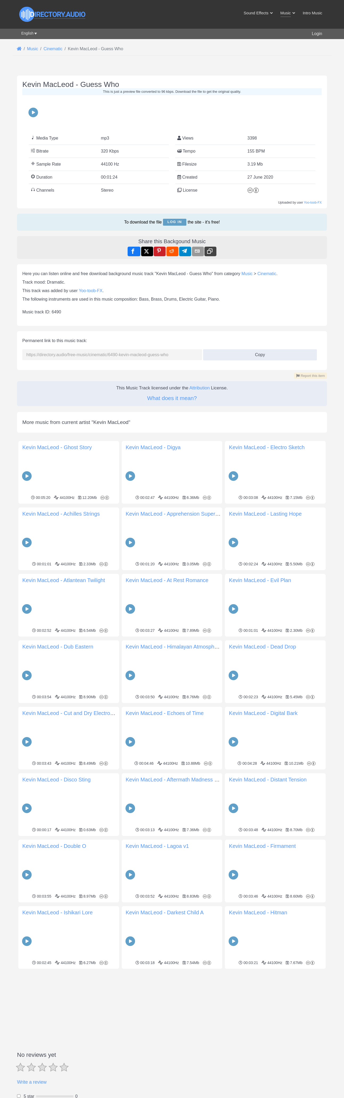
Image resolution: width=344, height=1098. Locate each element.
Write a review (32, 1082)
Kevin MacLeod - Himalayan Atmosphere (174, 647)
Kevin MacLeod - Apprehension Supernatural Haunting (190, 514)
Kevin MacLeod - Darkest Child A (165, 912)
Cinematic (266, 273)
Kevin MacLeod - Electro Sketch (267, 447)
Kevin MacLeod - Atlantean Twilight (63, 580)
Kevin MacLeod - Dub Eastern (57, 647)
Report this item (310, 376)
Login (317, 33)
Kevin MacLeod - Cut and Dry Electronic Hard (76, 713)
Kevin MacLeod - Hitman (258, 912)
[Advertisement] (172, 1008)
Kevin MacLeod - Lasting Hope (265, 514)
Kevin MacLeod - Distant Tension (268, 780)
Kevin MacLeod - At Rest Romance (167, 580)
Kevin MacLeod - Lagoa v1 (157, 846)
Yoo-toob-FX (313, 202)
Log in (174, 222)
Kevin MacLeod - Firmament (262, 846)
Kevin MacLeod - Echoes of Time (165, 713)
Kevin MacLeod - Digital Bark (263, 713)
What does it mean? (172, 398)
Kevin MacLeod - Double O (54, 846)
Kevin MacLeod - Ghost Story (57, 447)
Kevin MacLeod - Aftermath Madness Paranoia (181, 780)
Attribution (199, 387)
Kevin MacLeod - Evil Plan (260, 580)
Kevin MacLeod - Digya (153, 447)
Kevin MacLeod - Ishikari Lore (57, 912)
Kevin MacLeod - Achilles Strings (61, 514)
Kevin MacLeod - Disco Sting (56, 780)
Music (247, 273)
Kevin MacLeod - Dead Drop (262, 647)
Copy (258, 353)
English (27, 33)
